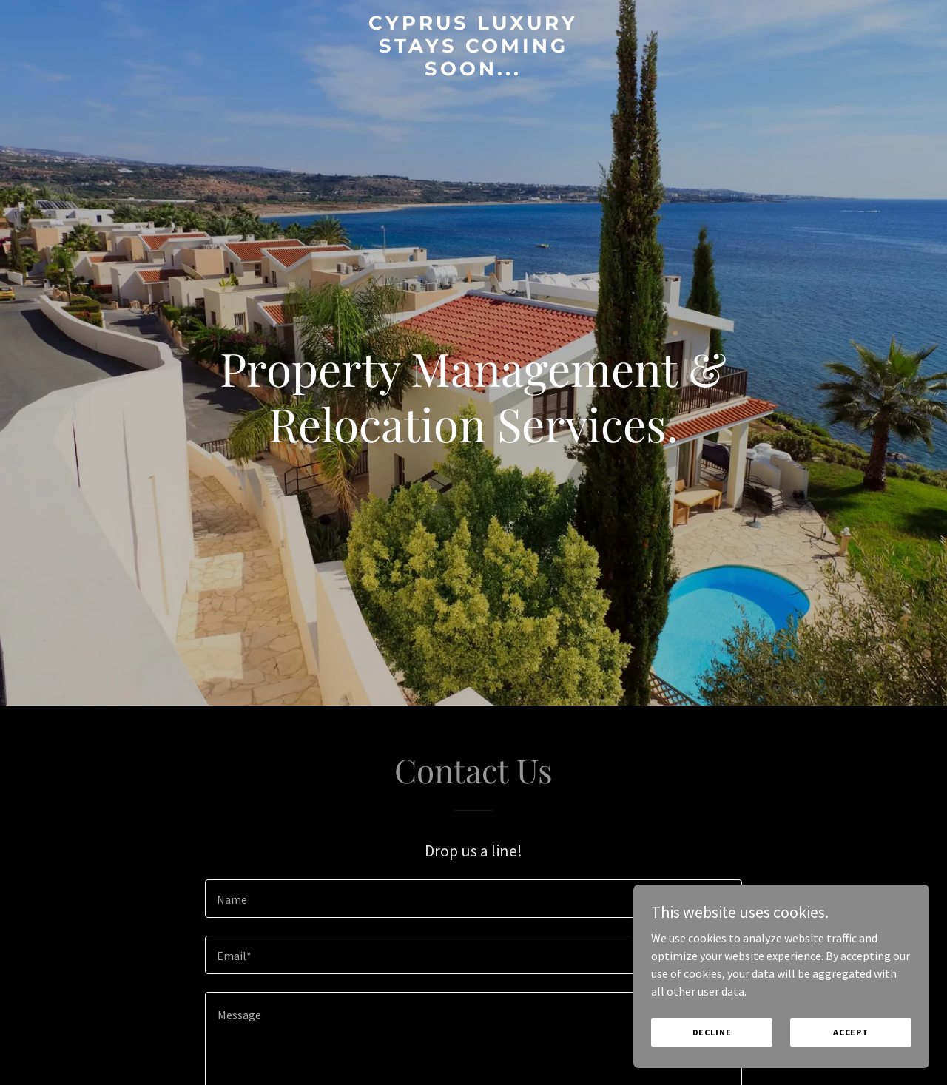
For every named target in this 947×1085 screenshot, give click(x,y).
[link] (474, 71)
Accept (851, 1032)
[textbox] (473, 898)
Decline (712, 1032)
